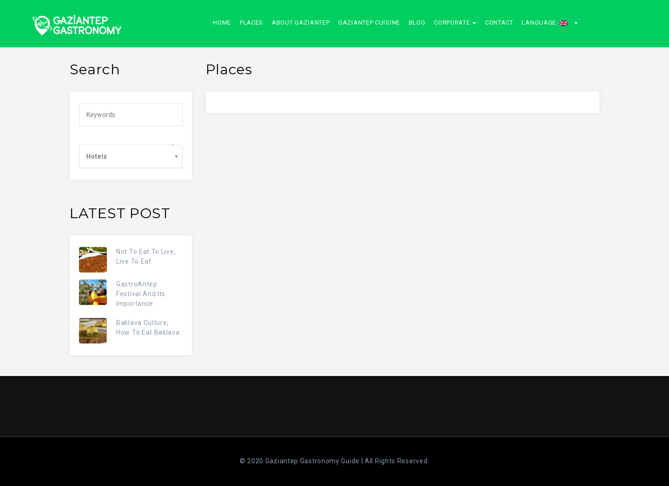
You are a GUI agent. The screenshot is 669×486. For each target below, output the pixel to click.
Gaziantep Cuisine (369, 22)
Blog (417, 22)
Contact (499, 22)
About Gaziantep (301, 22)
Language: (550, 22)
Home (222, 22)
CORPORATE (455, 22)
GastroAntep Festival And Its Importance (140, 293)
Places (251, 22)
